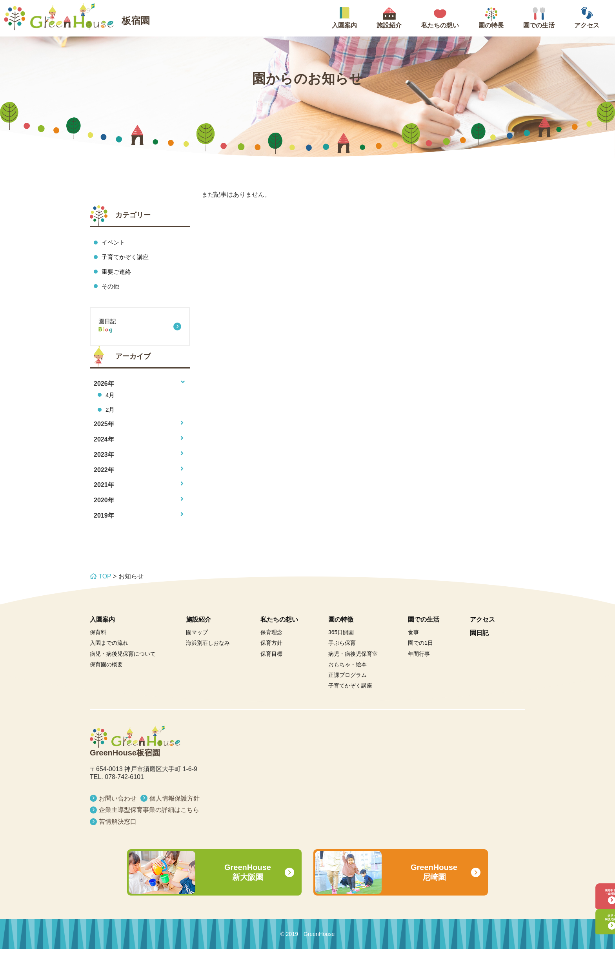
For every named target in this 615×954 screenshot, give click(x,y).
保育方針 (271, 647)
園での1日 (420, 647)
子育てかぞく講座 (127, 257)
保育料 (98, 637)
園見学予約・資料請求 (589, 875)
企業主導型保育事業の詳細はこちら (149, 814)
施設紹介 (198, 623)
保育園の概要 (106, 669)
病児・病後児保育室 (353, 658)
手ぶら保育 (342, 647)
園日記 (139, 330)
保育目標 (271, 658)
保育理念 (271, 637)
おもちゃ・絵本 (347, 669)
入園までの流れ (109, 647)
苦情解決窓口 (117, 826)
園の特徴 (340, 623)
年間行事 (419, 658)
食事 (413, 637)
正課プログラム (347, 680)
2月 (110, 413)
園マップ (197, 637)
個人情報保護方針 (174, 802)
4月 (110, 398)
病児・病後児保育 (589, 912)
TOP (100, 581)
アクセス (482, 623)
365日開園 (341, 637)
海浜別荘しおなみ (208, 647)
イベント (114, 242)
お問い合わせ (117, 802)
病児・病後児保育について (123, 658)
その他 (111, 288)
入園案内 (102, 623)
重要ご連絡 (117, 272)
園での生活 (423, 623)
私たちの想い (279, 623)
